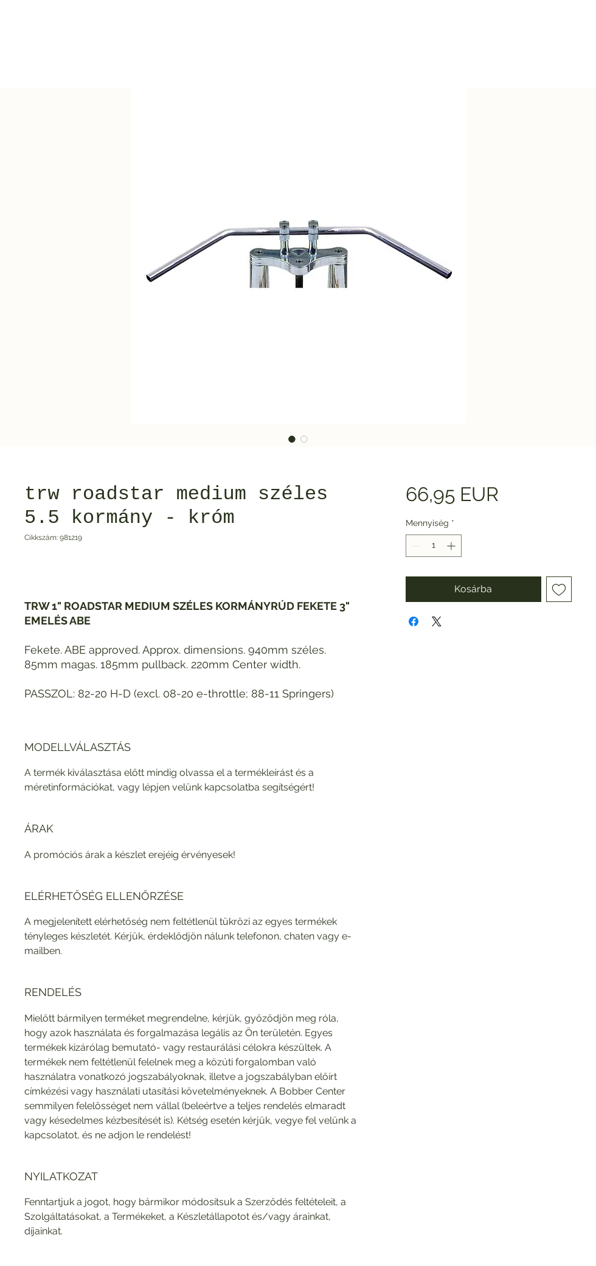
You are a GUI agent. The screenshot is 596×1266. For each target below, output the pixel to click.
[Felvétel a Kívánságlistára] (559, 589)
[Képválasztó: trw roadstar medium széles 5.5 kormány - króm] (292, 439)
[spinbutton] (434, 545)
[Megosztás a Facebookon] (413, 621)
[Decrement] (415, 545)
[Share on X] (436, 621)
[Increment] (452, 545)
